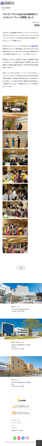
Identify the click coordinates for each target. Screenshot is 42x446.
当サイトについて (16, 420)
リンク (13, 425)
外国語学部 (34, 46)
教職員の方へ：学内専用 (17, 430)
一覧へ (21, 268)
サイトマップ (14, 428)
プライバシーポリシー (17, 422)
